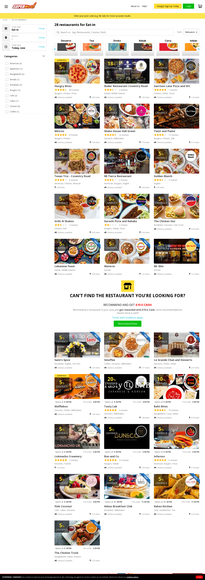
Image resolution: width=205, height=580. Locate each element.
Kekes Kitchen (163, 506)
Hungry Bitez (63, 86)
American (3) (14, 63)
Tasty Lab (110, 406)
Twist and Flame (164, 131)
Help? (144, 6)
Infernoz (159, 456)
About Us (135, 6)
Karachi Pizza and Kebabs (120, 221)
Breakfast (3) (14, 84)
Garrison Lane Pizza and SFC (172, 86)
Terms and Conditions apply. (127, 317)
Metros (59, 131)
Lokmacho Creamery (68, 456)
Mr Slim (159, 266)
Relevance (191, 32)
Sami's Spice (62, 360)
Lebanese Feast (64, 266)
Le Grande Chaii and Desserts (173, 360)
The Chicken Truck (66, 553)
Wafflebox (61, 406)
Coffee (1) (12, 111)
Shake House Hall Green (119, 131)
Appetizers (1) (14, 68)
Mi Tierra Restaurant (118, 176)
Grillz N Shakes (64, 221)
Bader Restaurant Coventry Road (126, 86)
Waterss (109, 266)
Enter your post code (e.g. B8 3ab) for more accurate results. (102, 15)
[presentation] (54, 49)
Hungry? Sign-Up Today (168, 6)
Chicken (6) (13, 106)
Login (188, 6)
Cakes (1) (12, 100)
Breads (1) (13, 79)
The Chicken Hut (164, 221)
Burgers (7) (13, 90)
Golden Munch (163, 176)
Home (5, 20)
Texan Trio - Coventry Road (72, 176)
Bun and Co (111, 456)
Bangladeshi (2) (15, 74)
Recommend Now (127, 323)
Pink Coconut (63, 506)
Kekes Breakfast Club (118, 506)
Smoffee (109, 360)
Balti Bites (161, 406)
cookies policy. (132, 577)
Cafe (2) (11, 95)
